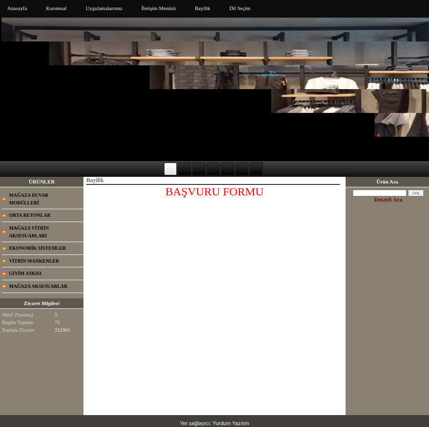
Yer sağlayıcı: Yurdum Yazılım (214, 423)
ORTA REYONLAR (30, 215)
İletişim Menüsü (159, 8)
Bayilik (202, 8)
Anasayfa (17, 8)
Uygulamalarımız (104, 8)
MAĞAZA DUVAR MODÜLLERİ (28, 199)
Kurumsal (56, 8)
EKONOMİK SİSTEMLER (37, 248)
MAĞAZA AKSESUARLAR (38, 286)
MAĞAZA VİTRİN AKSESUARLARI (29, 231)
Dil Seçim (239, 8)
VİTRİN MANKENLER (34, 261)
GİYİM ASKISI (25, 273)
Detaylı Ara (388, 199)
